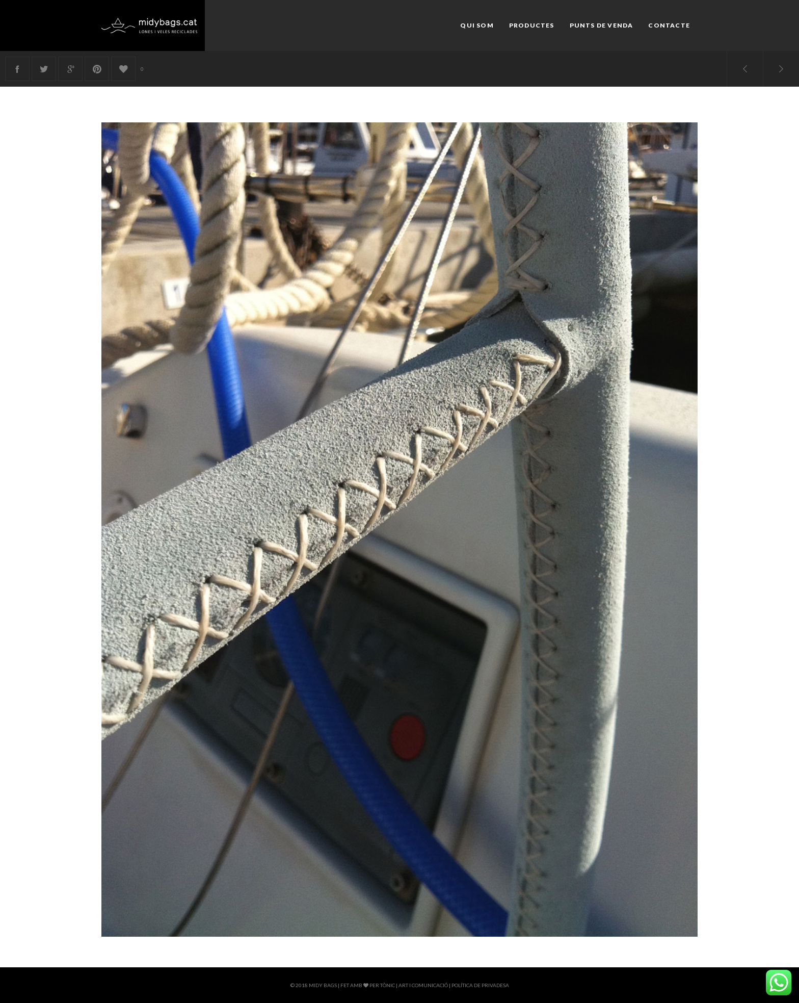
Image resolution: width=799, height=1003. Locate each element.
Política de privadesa (480, 985)
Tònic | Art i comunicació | (415, 985)
